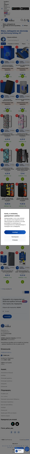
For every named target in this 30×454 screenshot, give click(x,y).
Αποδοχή (15, 232)
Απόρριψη (15, 240)
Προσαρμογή (15, 237)
